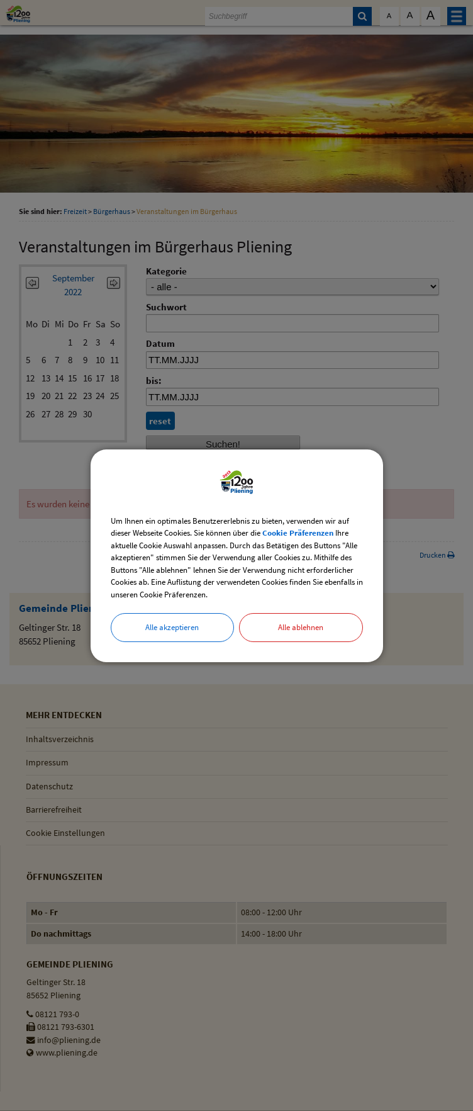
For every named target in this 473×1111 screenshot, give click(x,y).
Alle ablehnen (300, 627)
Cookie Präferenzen (297, 532)
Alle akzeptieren (172, 627)
